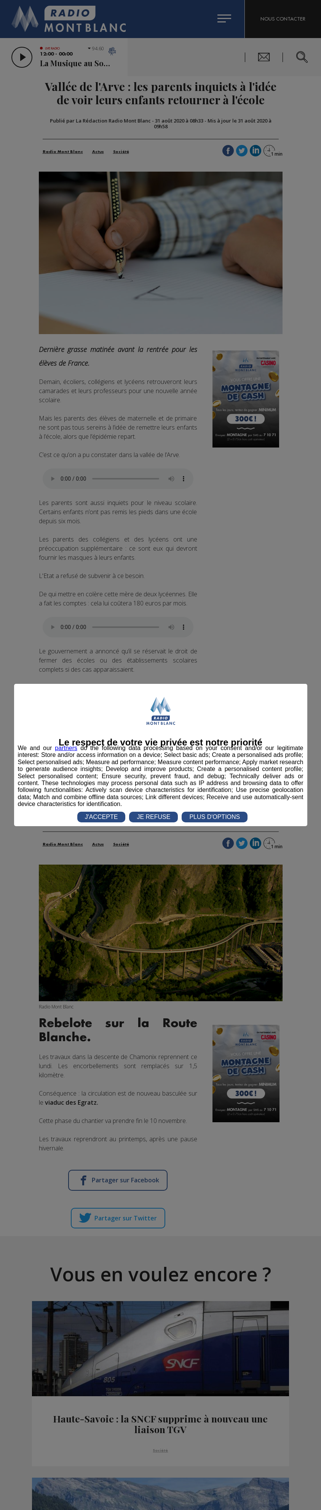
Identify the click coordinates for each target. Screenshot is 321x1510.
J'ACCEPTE (101, 817)
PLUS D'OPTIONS (214, 817)
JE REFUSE (153, 817)
